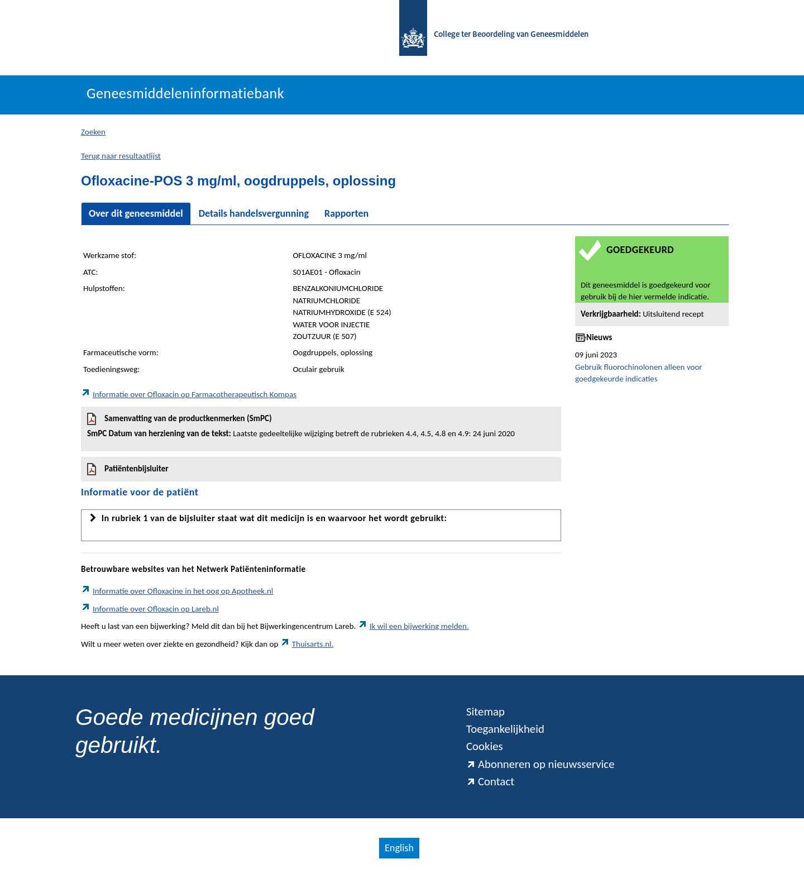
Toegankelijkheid (505, 729)
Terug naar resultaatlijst (121, 156)
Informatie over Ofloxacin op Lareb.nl (150, 609)
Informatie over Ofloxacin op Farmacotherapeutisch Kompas (188, 394)
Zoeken (93, 132)
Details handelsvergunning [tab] (254, 213)
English (399, 848)
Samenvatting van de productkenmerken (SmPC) (321, 426)
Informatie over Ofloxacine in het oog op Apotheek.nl (177, 591)
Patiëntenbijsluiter (128, 469)
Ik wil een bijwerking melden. (413, 626)
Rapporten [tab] (346, 213)
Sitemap (485, 711)
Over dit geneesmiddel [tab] (136, 213)
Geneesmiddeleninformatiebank (185, 93)
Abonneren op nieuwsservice (540, 764)
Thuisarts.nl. (307, 644)
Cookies (484, 746)
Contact (490, 781)
